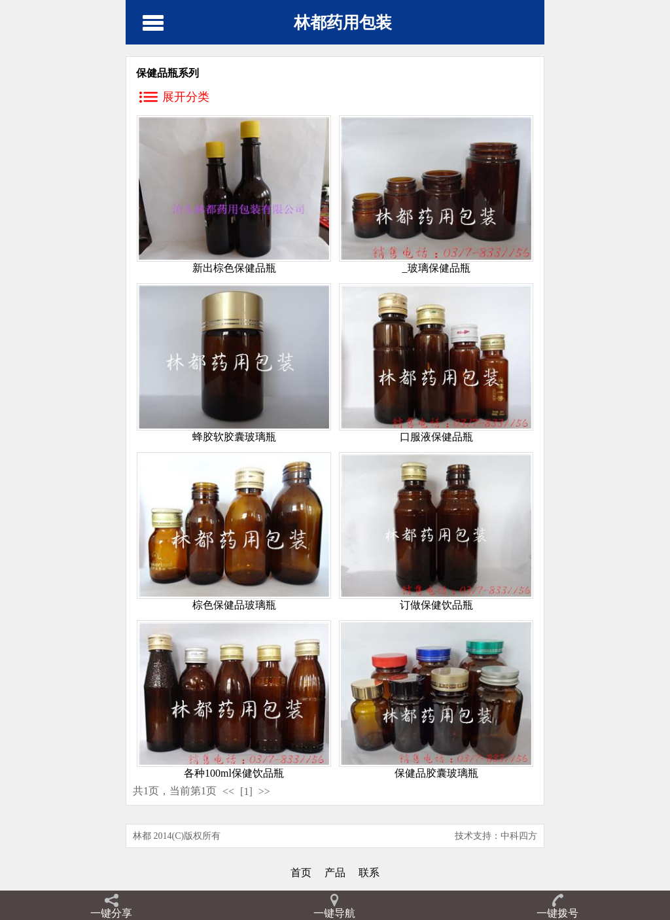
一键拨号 (557, 913)
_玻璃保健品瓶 (436, 268)
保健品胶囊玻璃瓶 (436, 773)
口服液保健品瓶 (436, 436)
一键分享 (111, 913)
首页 (301, 872)
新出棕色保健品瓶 (234, 268)
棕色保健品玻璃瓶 (234, 604)
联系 (369, 872)
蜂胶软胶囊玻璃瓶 (234, 436)
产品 (335, 872)
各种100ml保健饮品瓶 (234, 773)
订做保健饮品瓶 (436, 604)
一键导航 (334, 913)
